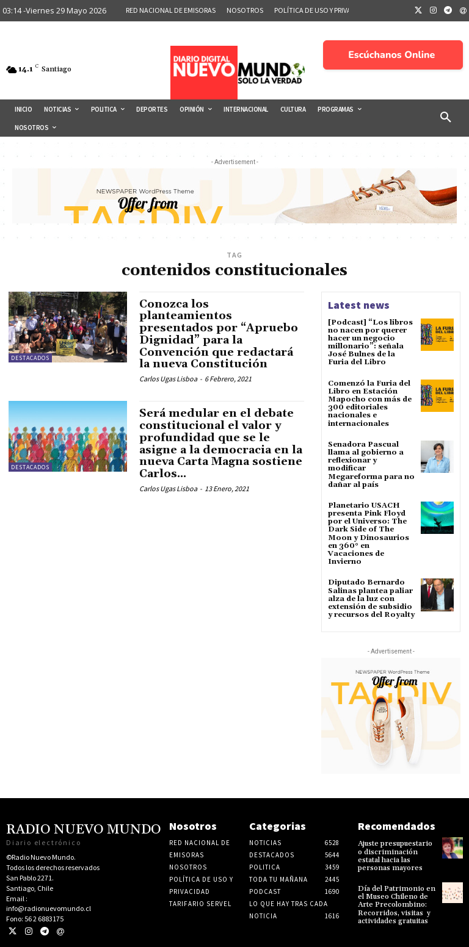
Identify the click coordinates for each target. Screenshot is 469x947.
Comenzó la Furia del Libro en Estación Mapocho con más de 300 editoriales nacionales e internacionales (370, 403)
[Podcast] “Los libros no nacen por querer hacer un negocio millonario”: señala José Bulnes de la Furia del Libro (370, 342)
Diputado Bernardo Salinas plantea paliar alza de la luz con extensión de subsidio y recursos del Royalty (371, 598)
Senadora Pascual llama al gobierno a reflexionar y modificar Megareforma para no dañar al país (371, 464)
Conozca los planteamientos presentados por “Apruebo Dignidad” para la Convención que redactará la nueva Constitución (218, 334)
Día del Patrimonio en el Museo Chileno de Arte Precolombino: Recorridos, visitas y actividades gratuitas (396, 905)
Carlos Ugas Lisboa (168, 378)
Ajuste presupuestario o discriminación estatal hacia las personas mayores (395, 856)
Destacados (30, 358)
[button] (445, 117)
